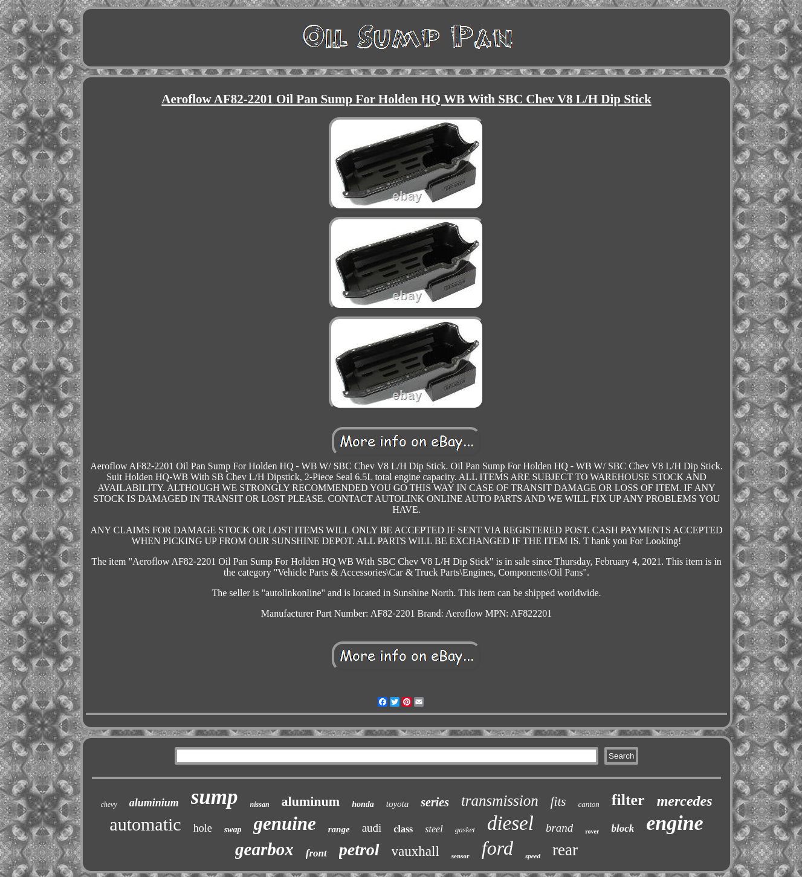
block (622, 828)
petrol (359, 849)
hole (202, 828)
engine (674, 823)
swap (233, 829)
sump (214, 797)
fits (558, 801)
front (316, 853)
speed (532, 855)
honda (363, 804)
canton (588, 804)
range (339, 829)
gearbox (264, 849)
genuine (284, 823)
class (403, 829)
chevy (108, 804)
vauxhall (415, 851)
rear (565, 850)
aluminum (311, 801)
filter (628, 800)
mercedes (685, 801)
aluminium (154, 803)
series (435, 802)
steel (433, 829)
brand (559, 827)
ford (497, 848)
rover (592, 831)
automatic (145, 824)
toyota (397, 804)
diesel (510, 823)
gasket (465, 829)
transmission (499, 800)
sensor (460, 855)
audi (372, 827)
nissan (260, 804)
